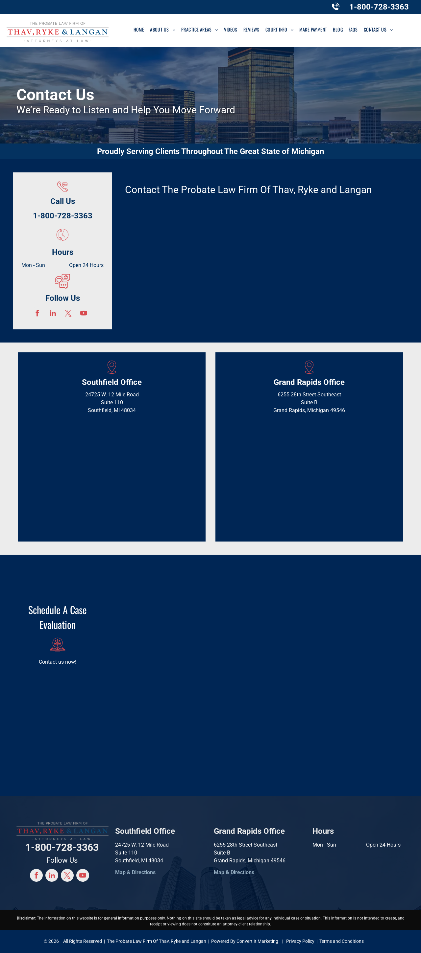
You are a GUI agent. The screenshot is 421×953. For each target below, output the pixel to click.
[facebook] (37, 314)
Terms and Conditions (341, 941)
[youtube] (83, 314)
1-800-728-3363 (379, 6)
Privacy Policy (300, 941)
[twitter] (68, 314)
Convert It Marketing (257, 941)
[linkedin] (52, 314)
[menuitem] (139, 29)
